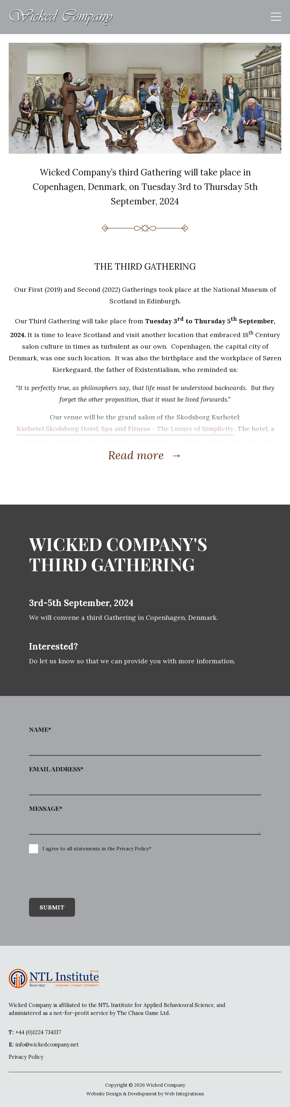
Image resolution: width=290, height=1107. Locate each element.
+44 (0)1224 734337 (35, 1032)
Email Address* (56, 768)
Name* (40, 729)
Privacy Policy (26, 1057)
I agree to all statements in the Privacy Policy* (97, 848)
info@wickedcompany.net (44, 1044)
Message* (45, 808)
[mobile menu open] (276, 17)
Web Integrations (184, 1094)
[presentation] (78, 876)
